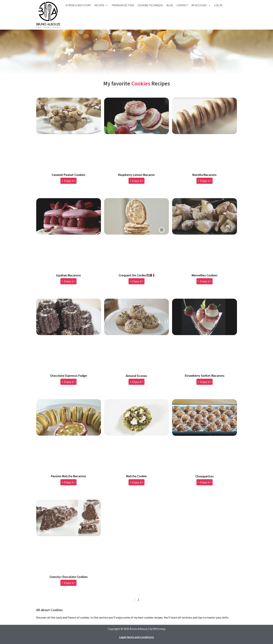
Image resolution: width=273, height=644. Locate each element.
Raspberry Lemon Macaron (136, 175)
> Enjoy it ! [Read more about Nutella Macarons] (204, 181)
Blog (169, 5)
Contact (182, 5)
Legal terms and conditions (136, 637)
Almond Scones (136, 376)
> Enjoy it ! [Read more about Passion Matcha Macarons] (68, 482)
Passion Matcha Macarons (68, 476)
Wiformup (159, 629)
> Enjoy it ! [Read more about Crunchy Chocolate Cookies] (68, 583)
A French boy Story (78, 5)
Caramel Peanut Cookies (68, 175)
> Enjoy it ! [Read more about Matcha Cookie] (136, 482)
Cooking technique (150, 5)
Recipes (101, 5)
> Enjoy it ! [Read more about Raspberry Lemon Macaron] (136, 181)
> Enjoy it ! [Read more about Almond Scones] (136, 382)
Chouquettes (204, 476)
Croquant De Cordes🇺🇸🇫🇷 (136, 275)
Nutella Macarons (204, 175)
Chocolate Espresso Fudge (68, 376)
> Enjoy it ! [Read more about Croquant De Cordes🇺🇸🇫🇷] (136, 281)
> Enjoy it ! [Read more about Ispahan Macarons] (68, 281)
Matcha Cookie (136, 476)
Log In (218, 5)
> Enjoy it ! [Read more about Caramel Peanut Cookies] (68, 181)
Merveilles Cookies (204, 275)
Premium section (123, 5)
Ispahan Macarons (68, 275)
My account (201, 5)
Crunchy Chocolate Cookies (68, 577)
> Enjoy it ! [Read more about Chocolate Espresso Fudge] (68, 382)
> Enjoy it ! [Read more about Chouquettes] (204, 482)
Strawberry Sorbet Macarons (204, 376)
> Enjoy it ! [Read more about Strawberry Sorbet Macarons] (204, 382)
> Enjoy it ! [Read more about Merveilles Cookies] (204, 281)
